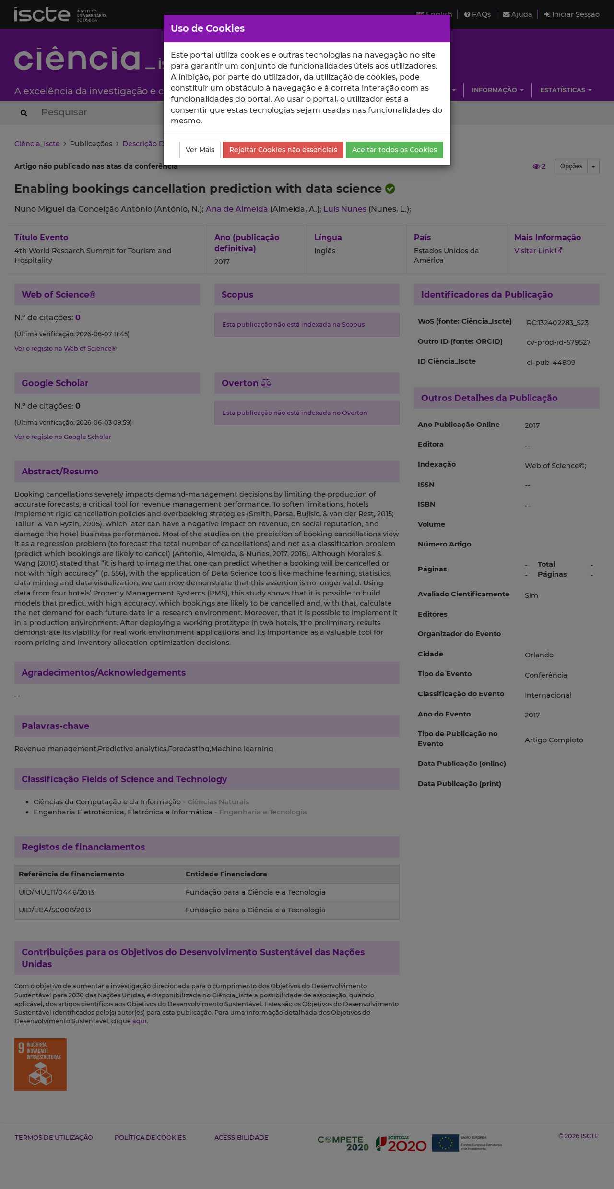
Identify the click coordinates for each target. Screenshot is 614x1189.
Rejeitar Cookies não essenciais (283, 150)
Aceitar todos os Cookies (394, 150)
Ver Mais (200, 150)
